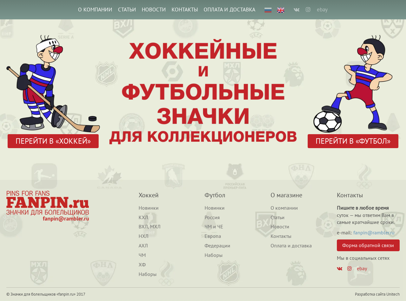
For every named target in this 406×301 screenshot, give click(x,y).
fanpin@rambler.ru (374, 232)
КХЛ (143, 217)
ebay (322, 9)
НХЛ (143, 236)
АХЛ (143, 245)
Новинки (149, 208)
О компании (95, 9)
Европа (213, 236)
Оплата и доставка (229, 9)
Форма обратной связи (368, 245)
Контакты (185, 9)
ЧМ (142, 255)
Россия (212, 217)
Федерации (217, 245)
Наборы (148, 274)
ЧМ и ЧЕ (214, 226)
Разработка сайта (370, 294)
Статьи (127, 9)
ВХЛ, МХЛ (149, 226)
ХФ (142, 264)
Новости (154, 9)
